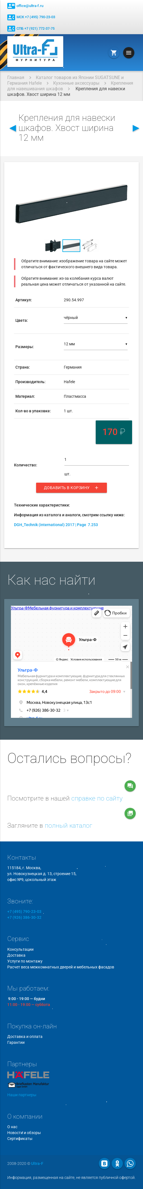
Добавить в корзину (71, 488)
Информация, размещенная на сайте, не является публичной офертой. (71, 1177)
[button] (123, 173)
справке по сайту (97, 798)
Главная (15, 77)
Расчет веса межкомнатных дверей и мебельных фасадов (60, 967)
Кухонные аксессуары (76, 83)
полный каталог (68, 825)
